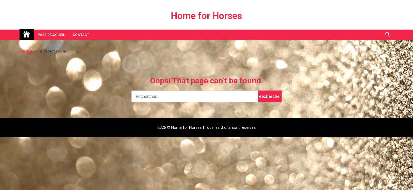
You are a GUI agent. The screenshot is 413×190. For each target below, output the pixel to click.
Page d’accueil (51, 34)
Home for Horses (206, 16)
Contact (81, 34)
